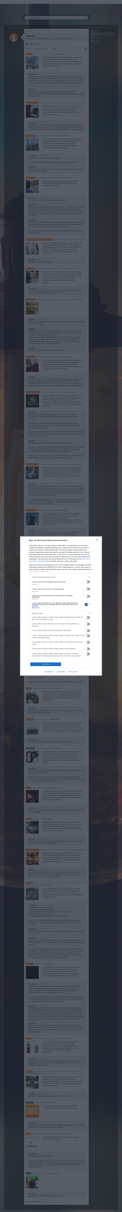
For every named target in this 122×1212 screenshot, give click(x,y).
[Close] (98, 540)
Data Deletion (48, 672)
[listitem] (61, 577)
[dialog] (61, 606)
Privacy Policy (73, 672)
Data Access (61, 672)
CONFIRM (46, 664)
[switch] (87, 581)
